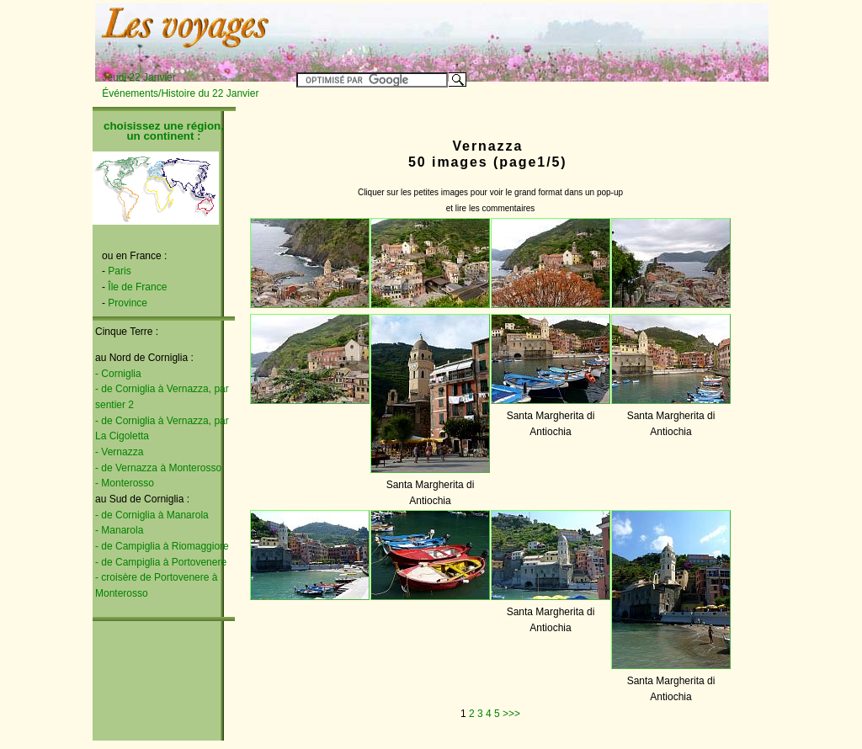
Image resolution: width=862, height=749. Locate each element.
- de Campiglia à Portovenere (160, 562)
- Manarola (119, 530)
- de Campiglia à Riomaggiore (162, 546)
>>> (511, 714)
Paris (119, 271)
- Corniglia (118, 374)
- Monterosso (124, 483)
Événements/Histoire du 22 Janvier (180, 93)
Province (127, 303)
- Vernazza (119, 452)
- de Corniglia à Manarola (152, 515)
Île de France (137, 287)
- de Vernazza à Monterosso (158, 468)
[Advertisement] (559, 31)
